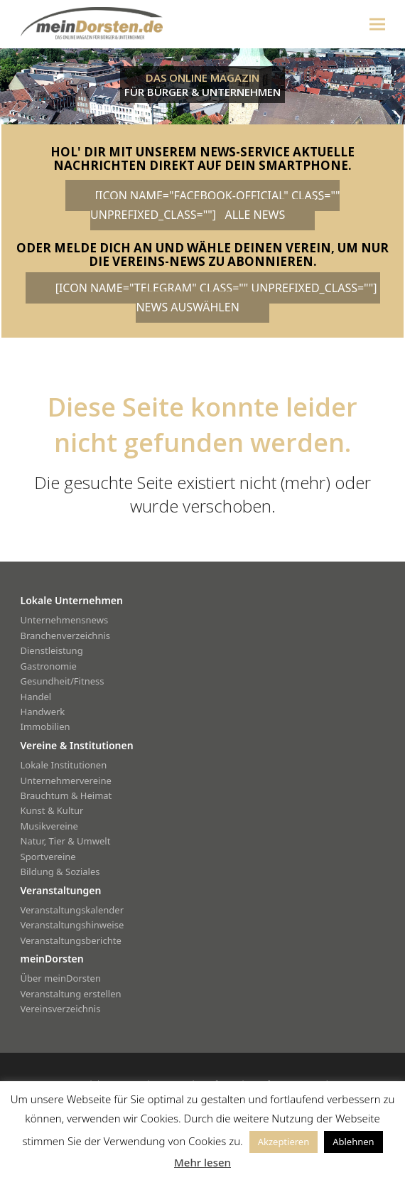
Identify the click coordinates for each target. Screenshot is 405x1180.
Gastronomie (49, 666)
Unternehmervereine (66, 780)
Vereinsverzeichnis (61, 1008)
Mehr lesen (202, 1162)
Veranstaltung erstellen (71, 993)
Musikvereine (49, 826)
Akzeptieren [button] (284, 1141)
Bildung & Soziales (60, 871)
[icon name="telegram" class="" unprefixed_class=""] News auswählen (217, 297)
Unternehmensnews (65, 619)
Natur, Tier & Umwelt (66, 841)
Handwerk (43, 711)
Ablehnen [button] (353, 1141)
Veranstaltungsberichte (71, 940)
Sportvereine (48, 856)
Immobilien (45, 726)
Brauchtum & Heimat (66, 795)
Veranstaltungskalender (72, 909)
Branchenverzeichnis (66, 635)
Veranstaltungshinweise (72, 924)
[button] (377, 24)
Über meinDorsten (61, 978)
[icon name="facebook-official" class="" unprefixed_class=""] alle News (215, 205)
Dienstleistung (52, 650)
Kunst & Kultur (52, 810)
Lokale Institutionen (64, 764)
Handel (36, 696)
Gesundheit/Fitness (62, 681)
